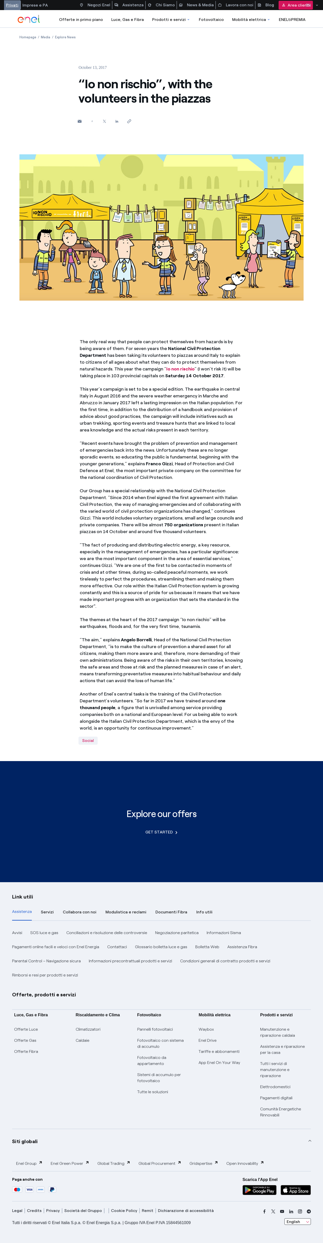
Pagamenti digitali (276, 1097)
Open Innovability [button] (245, 1163)
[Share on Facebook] (92, 121)
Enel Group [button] (29, 1163)
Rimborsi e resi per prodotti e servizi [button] (45, 975)
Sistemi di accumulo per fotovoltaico (159, 1077)
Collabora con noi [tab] (79, 912)
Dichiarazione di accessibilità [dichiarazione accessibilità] (186, 1210)
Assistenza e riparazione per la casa (282, 1049)
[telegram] (309, 1211)
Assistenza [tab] (22, 911)
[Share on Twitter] (104, 121)
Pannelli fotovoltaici (155, 1029)
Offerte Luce (26, 1029)
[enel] (29, 19)
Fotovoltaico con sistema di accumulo (160, 1043)
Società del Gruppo (83, 1210)
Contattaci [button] (117, 946)
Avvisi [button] (17, 932)
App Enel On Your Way (219, 1062)
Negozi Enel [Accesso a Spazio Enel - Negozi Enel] (94, 5)
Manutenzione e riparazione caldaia (277, 1032)
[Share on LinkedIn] (116, 121)
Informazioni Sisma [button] (224, 932)
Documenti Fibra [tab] (171, 912)
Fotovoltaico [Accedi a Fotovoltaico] (211, 19)
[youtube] (282, 1211)
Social (88, 740)
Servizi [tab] (47, 912)
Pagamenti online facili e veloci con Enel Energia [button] (55, 946)
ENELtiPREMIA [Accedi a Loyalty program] (292, 19)
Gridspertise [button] (204, 1163)
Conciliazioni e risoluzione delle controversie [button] (106, 932)
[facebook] (264, 1211)
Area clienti (296, 5)
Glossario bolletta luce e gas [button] (161, 946)
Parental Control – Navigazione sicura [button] (46, 961)
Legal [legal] (17, 1210)
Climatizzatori (88, 1029)
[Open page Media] (45, 37)
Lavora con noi (235, 5)
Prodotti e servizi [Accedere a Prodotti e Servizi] (171, 19)
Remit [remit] (147, 1210)
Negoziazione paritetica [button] (177, 932)
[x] (273, 1211)
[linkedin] (291, 1211)
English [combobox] (293, 1221)
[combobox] (297, 1221)
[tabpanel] (161, 954)
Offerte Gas (25, 1040)
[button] (79, 121)
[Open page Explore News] (65, 37)
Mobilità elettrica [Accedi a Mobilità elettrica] (251, 19)
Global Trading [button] (113, 1163)
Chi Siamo (161, 5)
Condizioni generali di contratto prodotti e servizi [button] (225, 961)
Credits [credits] (34, 1210)
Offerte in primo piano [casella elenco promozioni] (81, 19)
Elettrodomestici (275, 1086)
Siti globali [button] (25, 1141)
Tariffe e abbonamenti (219, 1051)
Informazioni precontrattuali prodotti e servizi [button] (130, 961)
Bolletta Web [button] (207, 946)
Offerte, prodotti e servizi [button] (44, 995)
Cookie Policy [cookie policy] (124, 1210)
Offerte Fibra (26, 1051)
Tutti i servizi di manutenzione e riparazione (274, 1069)
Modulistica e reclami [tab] (125, 912)
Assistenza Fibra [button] (242, 946)
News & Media (196, 5)
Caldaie (82, 1040)
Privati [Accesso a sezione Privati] (12, 5)
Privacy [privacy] (53, 1210)
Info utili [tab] (204, 912)
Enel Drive (208, 1040)
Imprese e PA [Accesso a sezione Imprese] (35, 5)
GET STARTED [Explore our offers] (161, 832)
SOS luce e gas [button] (44, 932)
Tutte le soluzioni (152, 1091)
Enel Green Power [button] (70, 1163)
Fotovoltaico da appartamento (151, 1060)
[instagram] (300, 1211)
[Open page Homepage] (27, 37)
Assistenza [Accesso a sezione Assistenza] (129, 5)
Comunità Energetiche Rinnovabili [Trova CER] (280, 1112)
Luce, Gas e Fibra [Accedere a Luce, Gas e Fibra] (127, 19)
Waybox (206, 1029)
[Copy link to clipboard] (129, 121)
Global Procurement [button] (160, 1163)
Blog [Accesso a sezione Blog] (265, 5)
